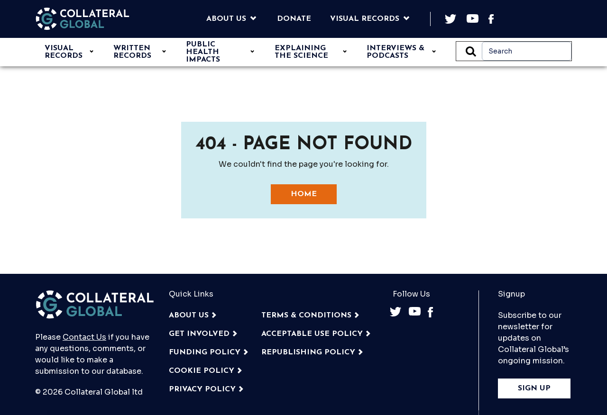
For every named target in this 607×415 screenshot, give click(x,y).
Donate (294, 19)
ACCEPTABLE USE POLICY (312, 334)
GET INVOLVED (199, 334)
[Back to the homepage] (82, 19)
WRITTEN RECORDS (132, 52)
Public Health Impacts (203, 52)
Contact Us (84, 337)
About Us (226, 19)
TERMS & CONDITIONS (306, 315)
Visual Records (364, 19)
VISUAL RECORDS (64, 52)
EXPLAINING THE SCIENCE (301, 52)
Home (304, 194)
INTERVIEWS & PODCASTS (395, 52)
